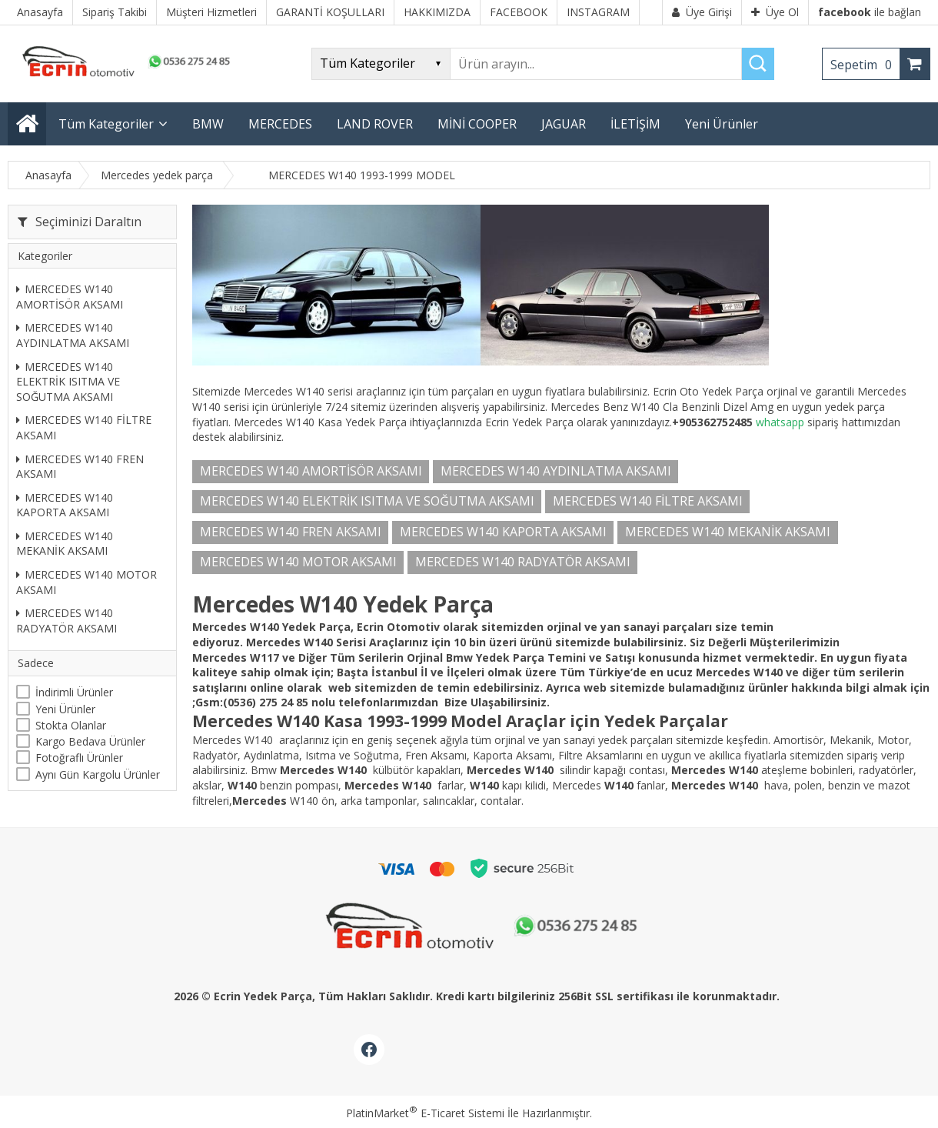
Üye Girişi (702, 12)
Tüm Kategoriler (106, 123)
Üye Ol (775, 12)
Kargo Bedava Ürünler (90, 741)
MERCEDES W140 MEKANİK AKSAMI (64, 544)
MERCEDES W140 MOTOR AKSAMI (86, 582)
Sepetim (865, 64)
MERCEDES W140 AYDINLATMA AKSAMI (72, 335)
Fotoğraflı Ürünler (79, 757)
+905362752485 (712, 422)
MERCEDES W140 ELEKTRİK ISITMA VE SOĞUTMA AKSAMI (68, 381)
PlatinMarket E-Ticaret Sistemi (425, 1113)
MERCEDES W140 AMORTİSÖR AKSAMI (69, 297)
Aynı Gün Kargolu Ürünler (97, 774)
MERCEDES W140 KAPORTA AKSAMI (64, 505)
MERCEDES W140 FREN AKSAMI (80, 467)
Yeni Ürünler (65, 709)
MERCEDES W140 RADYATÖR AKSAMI (66, 621)
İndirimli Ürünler (74, 692)
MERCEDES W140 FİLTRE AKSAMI (83, 427)
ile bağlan (869, 12)
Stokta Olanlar (70, 725)
